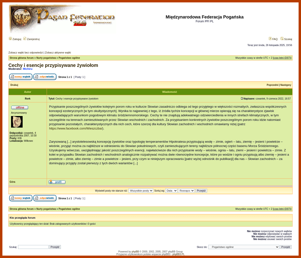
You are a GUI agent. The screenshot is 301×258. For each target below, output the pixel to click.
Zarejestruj (31, 39)
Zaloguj (15, 39)
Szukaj (286, 39)
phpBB (135, 251)
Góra (12, 182)
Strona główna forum (22, 58)
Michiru (27, 68)
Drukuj (14, 85)
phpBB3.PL (179, 254)
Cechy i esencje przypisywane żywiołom (53, 65)
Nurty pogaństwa (46, 58)
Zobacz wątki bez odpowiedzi (25, 52)
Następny (285, 85)
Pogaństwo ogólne (69, 58)
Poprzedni (272, 85)
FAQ (273, 39)
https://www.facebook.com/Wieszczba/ (75, 128)
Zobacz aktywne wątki (58, 52)
